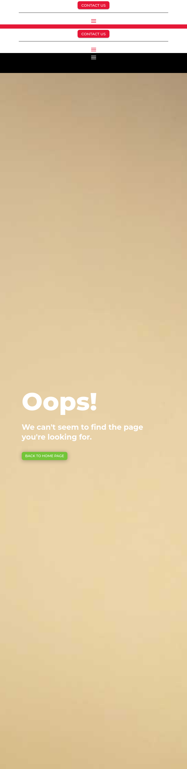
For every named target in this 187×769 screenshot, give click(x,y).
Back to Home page (44, 456)
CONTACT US (93, 5)
